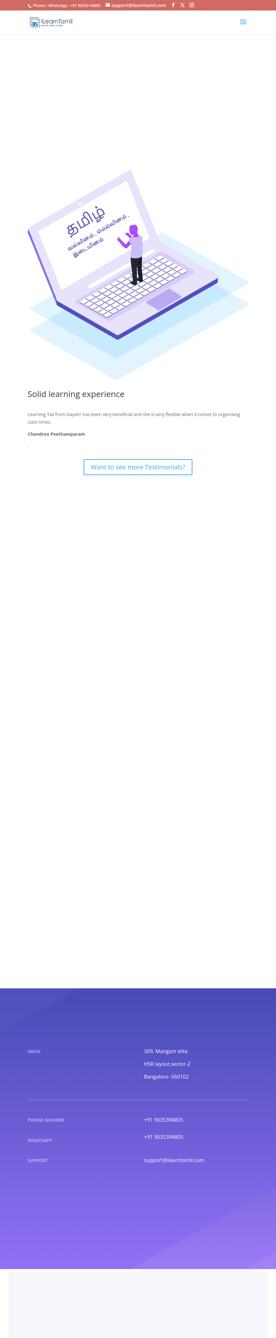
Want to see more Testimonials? (138, 467)
